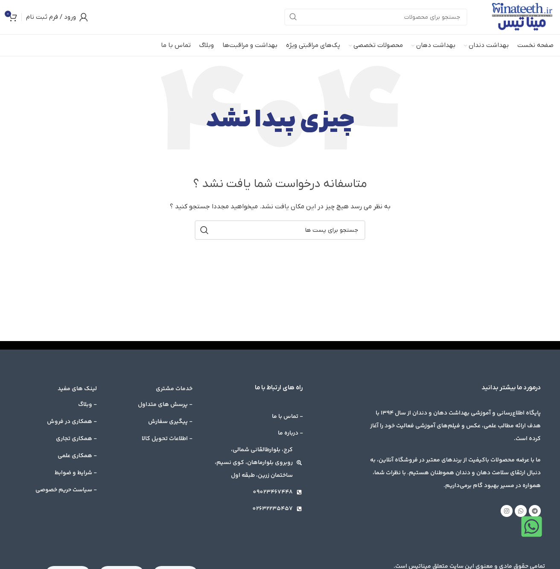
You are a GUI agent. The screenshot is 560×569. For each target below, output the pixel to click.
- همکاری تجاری (76, 439)
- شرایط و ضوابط (76, 473)
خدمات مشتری (174, 389)
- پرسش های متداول (165, 404)
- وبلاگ (87, 404)
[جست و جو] (375, 17)
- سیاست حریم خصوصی (66, 490)
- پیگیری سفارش (170, 421)
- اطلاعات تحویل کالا (167, 439)
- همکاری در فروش (72, 421)
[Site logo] (522, 17)
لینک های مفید (77, 389)
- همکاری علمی (77, 456)
